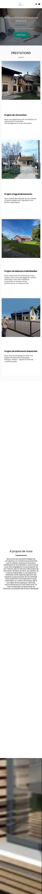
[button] (2, 4)
